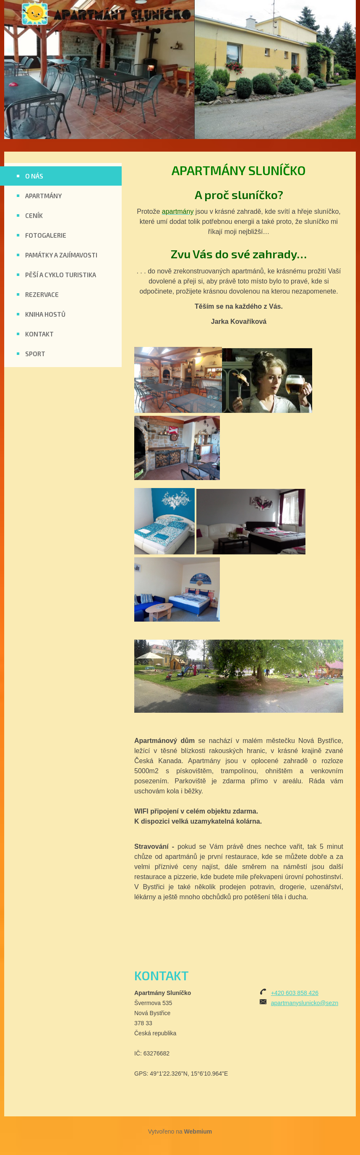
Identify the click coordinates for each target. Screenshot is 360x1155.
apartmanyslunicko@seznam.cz (312, 1003)
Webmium (198, 1131)
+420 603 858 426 (294, 993)
